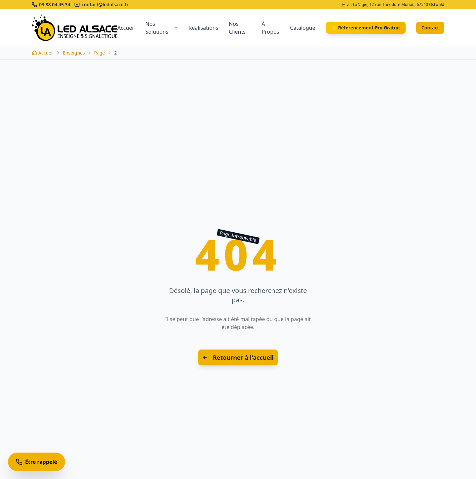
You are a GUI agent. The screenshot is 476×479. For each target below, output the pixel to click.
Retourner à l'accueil (238, 357)
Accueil (126, 27)
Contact (430, 27)
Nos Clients (237, 27)
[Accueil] (43, 53)
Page (99, 53)
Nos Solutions (161, 27)
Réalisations (203, 27)
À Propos (270, 27)
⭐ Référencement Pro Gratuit (365, 27)
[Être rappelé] (36, 462)
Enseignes (74, 53)
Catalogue (302, 27)
